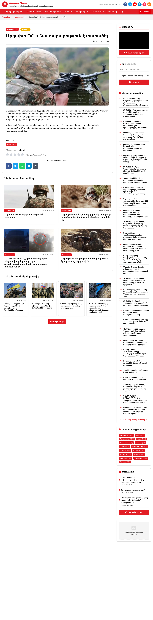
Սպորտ (68, 11)
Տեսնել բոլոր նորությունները (133, 419)
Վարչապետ (140, 458)
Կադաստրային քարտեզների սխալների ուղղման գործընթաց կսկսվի (136, 312)
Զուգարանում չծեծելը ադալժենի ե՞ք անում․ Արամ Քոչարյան (135, 363)
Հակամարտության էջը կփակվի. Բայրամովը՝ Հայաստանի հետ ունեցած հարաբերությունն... (134, 247)
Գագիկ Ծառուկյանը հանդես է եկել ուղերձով (135, 371)
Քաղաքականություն (13, 11)
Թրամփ (139, 454)
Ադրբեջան (125, 458)
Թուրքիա (125, 462)
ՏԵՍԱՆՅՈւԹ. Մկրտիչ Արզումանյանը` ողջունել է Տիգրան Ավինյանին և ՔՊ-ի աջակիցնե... (135, 170)
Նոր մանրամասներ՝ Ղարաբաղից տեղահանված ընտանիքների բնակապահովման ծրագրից (135, 101)
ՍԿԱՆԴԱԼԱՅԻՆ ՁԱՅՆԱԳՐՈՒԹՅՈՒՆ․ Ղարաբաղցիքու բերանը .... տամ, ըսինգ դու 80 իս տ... (135, 399)
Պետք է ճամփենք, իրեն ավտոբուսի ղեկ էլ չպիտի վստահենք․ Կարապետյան (135, 180)
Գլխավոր (6, 17)
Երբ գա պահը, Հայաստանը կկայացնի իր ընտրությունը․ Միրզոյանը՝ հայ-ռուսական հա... (135, 293)
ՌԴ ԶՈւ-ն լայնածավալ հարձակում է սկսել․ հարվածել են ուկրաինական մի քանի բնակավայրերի (99, 308)
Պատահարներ (34, 11)
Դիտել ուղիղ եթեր (134, 52)
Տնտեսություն (98, 11)
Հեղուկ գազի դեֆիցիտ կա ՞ (133, 490)
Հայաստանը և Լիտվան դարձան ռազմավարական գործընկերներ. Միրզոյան (135, 342)
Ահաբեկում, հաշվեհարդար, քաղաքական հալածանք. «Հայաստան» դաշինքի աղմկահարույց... (135, 410)
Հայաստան (126, 435)
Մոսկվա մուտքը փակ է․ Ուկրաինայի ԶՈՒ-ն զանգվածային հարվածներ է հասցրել (14, 307)
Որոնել (134, 82)
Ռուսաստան (126, 443)
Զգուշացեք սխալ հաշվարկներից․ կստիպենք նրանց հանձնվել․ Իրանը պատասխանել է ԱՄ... (135, 258)
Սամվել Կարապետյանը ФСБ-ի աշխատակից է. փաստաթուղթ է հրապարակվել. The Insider (135, 124)
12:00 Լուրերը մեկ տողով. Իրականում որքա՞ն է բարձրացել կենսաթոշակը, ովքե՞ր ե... (135, 387)
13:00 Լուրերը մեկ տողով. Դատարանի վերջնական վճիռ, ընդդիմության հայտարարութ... (134, 332)
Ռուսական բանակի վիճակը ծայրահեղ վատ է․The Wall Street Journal (42, 306)
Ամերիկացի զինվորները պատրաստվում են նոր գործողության (71, 306)
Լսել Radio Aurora (133, 512)
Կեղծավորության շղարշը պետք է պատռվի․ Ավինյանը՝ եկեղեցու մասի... (134, 500)
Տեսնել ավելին (57, 321)
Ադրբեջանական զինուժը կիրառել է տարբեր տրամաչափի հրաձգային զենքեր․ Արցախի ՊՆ (86, 217)
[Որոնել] (145, 11)
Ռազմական (82, 11)
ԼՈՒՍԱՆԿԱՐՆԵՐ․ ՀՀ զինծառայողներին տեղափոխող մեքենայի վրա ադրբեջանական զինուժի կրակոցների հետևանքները (25, 262)
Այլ (122, 11)
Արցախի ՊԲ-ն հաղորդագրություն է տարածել (23, 216)
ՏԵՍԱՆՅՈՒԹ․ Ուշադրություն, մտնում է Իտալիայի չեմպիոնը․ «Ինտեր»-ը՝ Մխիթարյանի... (135, 113)
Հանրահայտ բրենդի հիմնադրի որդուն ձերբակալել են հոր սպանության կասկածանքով (135, 213)
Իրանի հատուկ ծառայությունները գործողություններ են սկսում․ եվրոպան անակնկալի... (135, 352)
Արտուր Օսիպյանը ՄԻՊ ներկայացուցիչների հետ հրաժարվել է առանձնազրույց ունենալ (134, 190)
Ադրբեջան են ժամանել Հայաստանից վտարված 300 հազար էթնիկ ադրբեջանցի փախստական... (135, 202)
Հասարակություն (53, 11)
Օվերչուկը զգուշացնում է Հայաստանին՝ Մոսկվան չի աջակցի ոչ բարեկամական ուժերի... (135, 158)
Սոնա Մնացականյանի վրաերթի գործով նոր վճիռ (134, 378)
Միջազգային (127, 439)
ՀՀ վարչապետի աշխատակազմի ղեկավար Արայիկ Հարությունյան (132, 479)
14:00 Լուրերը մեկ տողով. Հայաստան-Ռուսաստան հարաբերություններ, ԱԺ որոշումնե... (134, 281)
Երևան (124, 447)
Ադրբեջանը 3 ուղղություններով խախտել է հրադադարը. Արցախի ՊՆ (84, 260)
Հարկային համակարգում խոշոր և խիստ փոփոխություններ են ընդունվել (134, 147)
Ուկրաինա (125, 454)
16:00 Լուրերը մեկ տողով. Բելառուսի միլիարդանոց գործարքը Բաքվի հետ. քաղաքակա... (134, 136)
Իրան (141, 439)
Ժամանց (112, 11)
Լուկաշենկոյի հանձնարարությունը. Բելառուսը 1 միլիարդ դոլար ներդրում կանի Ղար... (135, 236)
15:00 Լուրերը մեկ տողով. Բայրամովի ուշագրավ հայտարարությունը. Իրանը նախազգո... (135, 224)
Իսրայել (140, 443)
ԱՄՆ (140, 435)
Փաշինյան (138, 450)
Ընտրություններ (139, 447)
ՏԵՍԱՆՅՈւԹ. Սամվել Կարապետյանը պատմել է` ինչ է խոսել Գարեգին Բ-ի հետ (136, 303)
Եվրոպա (125, 450)
